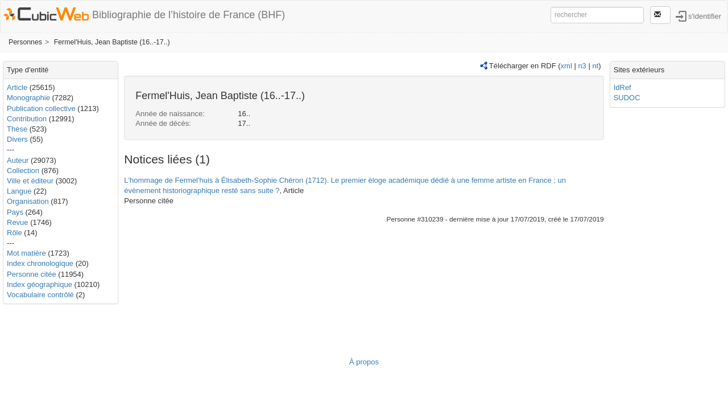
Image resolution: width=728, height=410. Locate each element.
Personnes (25, 42)
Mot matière (26, 253)
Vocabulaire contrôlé (40, 294)
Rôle (14, 232)
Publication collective (41, 108)
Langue (19, 191)
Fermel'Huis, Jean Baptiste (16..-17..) (112, 42)
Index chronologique (40, 263)
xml (566, 66)
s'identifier (704, 15)
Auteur (17, 160)
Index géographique (39, 284)
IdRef (622, 87)
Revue (17, 222)
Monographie (28, 97)
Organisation (28, 201)
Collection (23, 170)
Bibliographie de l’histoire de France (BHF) (188, 14)
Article (17, 87)
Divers (17, 139)
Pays (15, 212)
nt (595, 66)
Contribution (27, 118)
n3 (582, 66)
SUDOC (627, 97)
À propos (364, 362)
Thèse (17, 129)
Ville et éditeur (31, 181)
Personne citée (31, 274)
